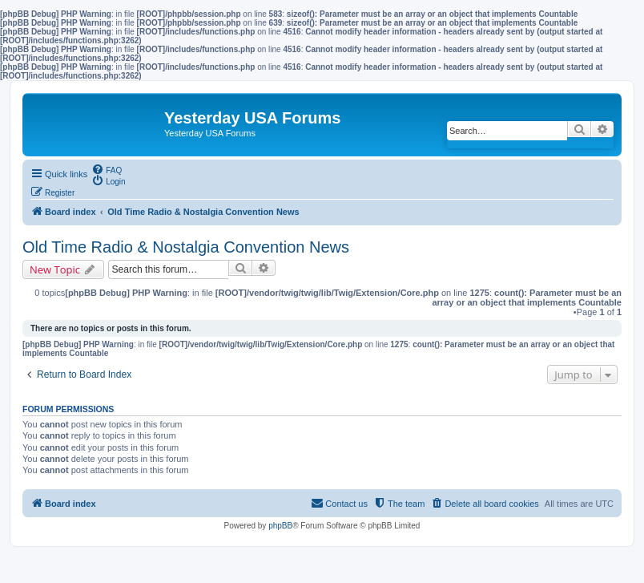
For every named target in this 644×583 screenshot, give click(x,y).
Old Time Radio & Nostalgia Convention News (185, 247)
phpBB (280, 525)
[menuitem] (106, 169)
